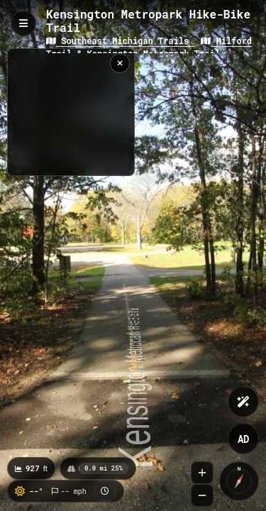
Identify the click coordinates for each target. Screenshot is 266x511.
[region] (71, 112)
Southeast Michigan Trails (120, 40)
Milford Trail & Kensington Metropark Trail (149, 47)
